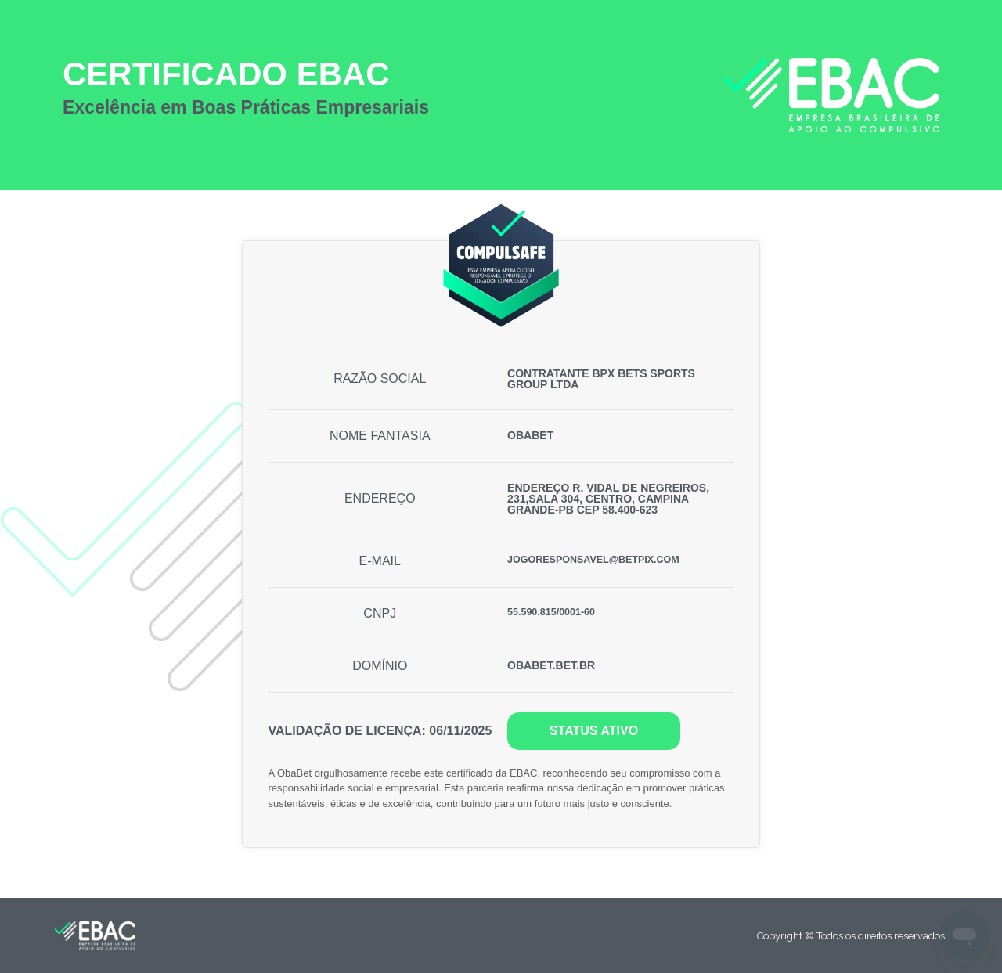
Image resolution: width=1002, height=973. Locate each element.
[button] (593, 731)
